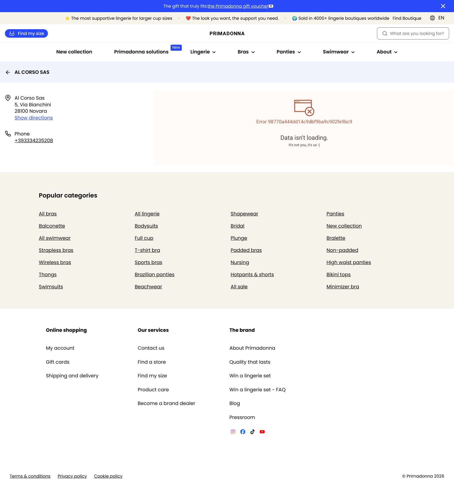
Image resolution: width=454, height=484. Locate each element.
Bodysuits (146, 225)
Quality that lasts (249, 362)
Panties (335, 213)
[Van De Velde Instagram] (233, 432)
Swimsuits (51, 286)
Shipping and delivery (72, 375)
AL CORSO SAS (27, 72)
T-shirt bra (147, 250)
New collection (74, 51)
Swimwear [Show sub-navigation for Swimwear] (339, 51)
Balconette (52, 225)
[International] (439, 18)
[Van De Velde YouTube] (262, 432)
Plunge (239, 238)
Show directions (34, 117)
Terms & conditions (30, 476)
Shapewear (244, 213)
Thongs (48, 274)
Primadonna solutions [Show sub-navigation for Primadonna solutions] (146, 50)
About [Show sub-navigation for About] (387, 51)
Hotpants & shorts (252, 274)
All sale (239, 286)
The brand (242, 330)
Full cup (144, 238)
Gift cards (57, 362)
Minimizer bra (343, 286)
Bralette (336, 238)
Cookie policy (108, 476)
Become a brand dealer (166, 403)
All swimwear (55, 238)
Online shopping (66, 330)
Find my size (26, 33)
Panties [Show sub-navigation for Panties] (289, 51)
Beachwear (148, 286)
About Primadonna (252, 348)
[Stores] (404, 18)
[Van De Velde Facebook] (242, 432)
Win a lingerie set (250, 375)
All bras (48, 213)
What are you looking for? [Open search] (413, 33)
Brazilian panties (154, 274)
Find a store (152, 362)
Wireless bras (55, 262)
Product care (153, 389)
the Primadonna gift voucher (238, 6)
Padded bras (246, 250)
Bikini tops (339, 274)
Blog (234, 403)
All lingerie (147, 213)
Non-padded (342, 250)
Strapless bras (56, 250)
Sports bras (148, 262)
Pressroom (242, 417)
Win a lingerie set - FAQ (257, 389)
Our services (153, 330)
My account (60, 348)
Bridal (237, 225)
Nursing (240, 262)
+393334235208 (34, 140)
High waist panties (349, 262)
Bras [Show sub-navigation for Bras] (246, 51)
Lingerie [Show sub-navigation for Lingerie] (203, 51)
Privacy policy (72, 476)
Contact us (151, 348)
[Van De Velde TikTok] (252, 432)
